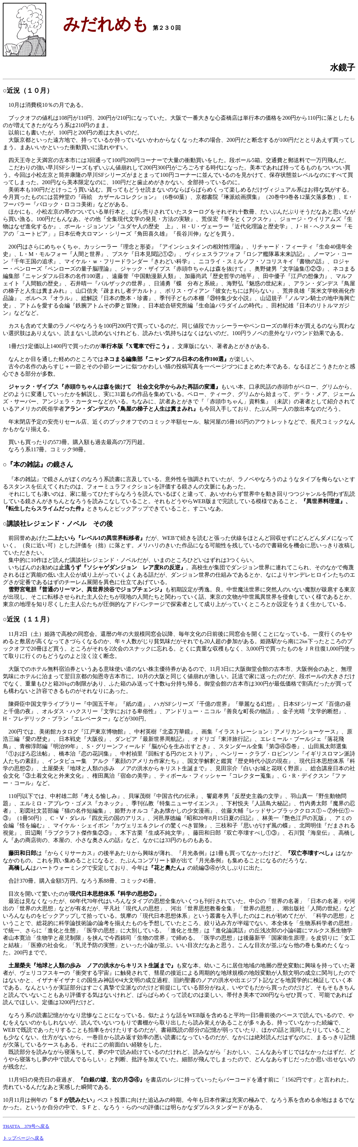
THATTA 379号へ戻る (26, 1126)
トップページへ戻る (23, 1138)
